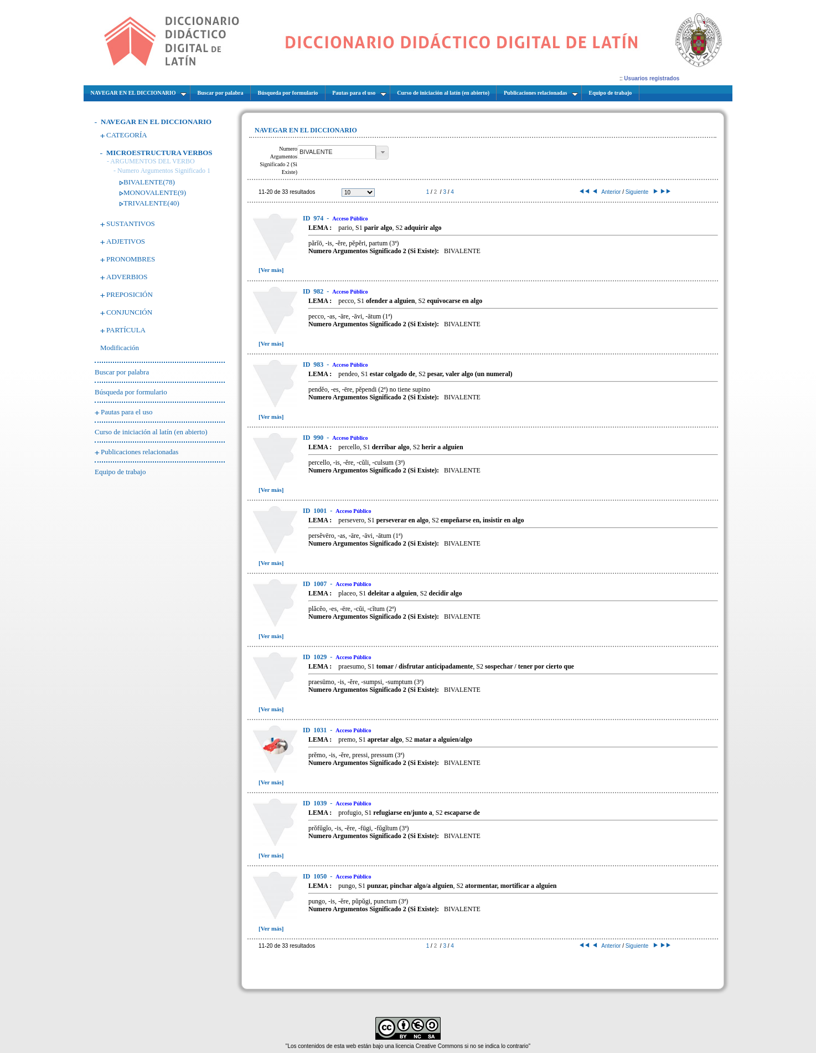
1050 (315, 876)
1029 (315, 657)
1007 (315, 584)
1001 (315, 511)
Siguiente (641, 192)
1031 (315, 730)
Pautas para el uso (127, 412)
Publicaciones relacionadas (139, 452)
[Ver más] (271, 269)
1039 (315, 803)
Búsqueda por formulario (131, 392)
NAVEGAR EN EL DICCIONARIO (156, 121)
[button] (382, 153)
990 (314, 437)
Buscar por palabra (122, 372)
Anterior (607, 192)
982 (314, 291)
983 (314, 364)
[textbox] (336, 152)
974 (314, 218)
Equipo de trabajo (120, 472)
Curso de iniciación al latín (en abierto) (151, 432)
